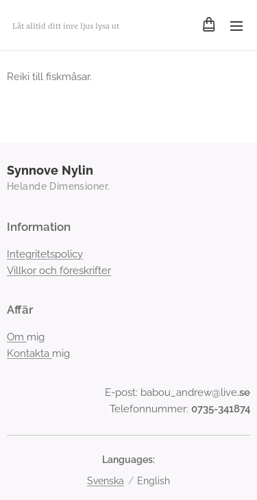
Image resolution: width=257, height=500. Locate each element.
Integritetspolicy (45, 254)
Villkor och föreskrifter (59, 270)
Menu (236, 26)
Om (17, 337)
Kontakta (29, 353)
